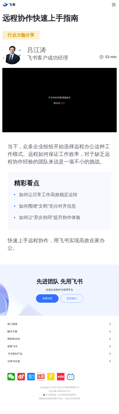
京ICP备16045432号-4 (59, 391)
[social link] (12, 376)
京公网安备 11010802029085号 (59, 395)
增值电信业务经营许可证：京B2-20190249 (59, 398)
